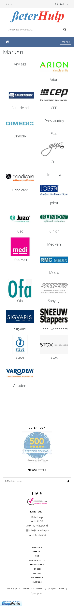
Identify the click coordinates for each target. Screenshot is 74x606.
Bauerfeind (20, 107)
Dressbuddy (54, 120)
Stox (54, 357)
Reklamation (37, 577)
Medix (54, 272)
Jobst (54, 202)
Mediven (20, 259)
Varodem (20, 385)
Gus (54, 161)
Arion (54, 79)
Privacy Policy (37, 564)
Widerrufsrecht (37, 560)
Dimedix (20, 136)
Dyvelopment (37, 593)
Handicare (20, 190)
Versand (37, 573)
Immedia (54, 174)
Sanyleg (54, 300)
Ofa (20, 300)
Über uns (37, 551)
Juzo (19, 231)
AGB (37, 556)
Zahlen (37, 569)
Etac (54, 133)
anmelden (37, 547)
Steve (20, 357)
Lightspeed (51, 588)
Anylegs (20, 64)
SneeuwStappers (54, 329)
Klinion (54, 231)
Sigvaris (20, 329)
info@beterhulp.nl (39, 530)
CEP (54, 107)
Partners (37, 582)
